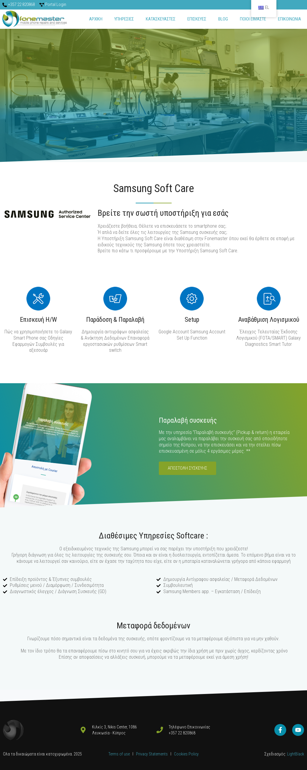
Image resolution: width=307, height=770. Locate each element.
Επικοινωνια (289, 19)
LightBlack (295, 754)
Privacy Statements (152, 754)
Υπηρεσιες (124, 19)
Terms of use (119, 754)
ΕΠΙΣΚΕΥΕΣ (196, 19)
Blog (223, 19)
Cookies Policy (186, 754)
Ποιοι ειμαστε (253, 19)
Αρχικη (95, 19)
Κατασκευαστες (160, 19)
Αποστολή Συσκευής (187, 468)
